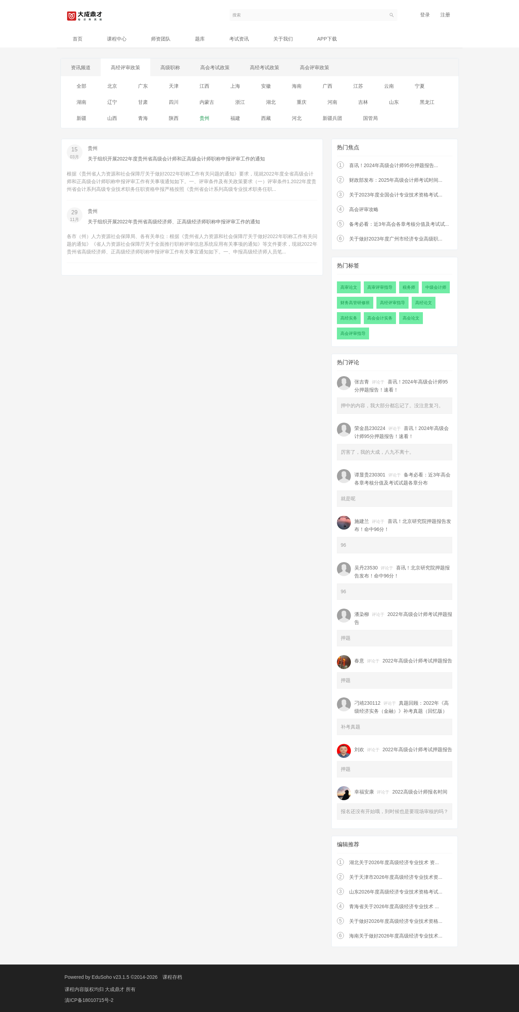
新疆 (81, 118)
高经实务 (348, 318)
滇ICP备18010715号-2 (89, 1000)
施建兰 (361, 521)
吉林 (363, 102)
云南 (389, 86)
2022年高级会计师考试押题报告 (417, 661)
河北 (297, 118)
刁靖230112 (367, 703)
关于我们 (283, 39)
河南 (332, 102)
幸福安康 (364, 792)
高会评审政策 (318, 67)
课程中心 (117, 39)
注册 (445, 14)
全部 (81, 86)
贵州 (204, 118)
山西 (112, 118)
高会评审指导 (353, 333)
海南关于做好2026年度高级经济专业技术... (395, 936)
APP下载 (327, 39)
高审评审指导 (379, 287)
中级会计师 (435, 287)
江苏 (358, 86)
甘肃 (143, 102)
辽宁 (112, 102)
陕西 (174, 118)
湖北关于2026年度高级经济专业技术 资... (394, 862)
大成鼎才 (115, 989)
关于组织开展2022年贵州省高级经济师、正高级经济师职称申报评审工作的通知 (174, 221)
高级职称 (172, 67)
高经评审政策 (126, 67)
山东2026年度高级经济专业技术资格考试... (395, 892)
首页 (77, 39)
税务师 (409, 287)
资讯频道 (81, 67)
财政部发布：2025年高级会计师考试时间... (395, 180)
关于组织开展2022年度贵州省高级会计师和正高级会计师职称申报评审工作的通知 (176, 159)
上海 (235, 86)
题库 (200, 39)
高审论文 (348, 287)
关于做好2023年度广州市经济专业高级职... (395, 239)
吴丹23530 (366, 568)
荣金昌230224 (369, 428)
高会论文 (411, 318)
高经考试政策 (267, 67)
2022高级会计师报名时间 (419, 792)
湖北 (271, 102)
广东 (143, 86)
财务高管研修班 (355, 302)
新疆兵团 (332, 118)
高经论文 (423, 302)
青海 (143, 118)
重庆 (302, 102)
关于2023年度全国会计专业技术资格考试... (395, 195)
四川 (174, 102)
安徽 (266, 86)
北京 (112, 86)
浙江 (240, 102)
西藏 (266, 118)
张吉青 (361, 382)
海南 (297, 86)
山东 (394, 102)
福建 (235, 118)
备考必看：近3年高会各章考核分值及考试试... (399, 224)
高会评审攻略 (364, 210)
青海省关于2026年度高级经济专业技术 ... (394, 906)
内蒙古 (207, 102)
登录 (425, 14)
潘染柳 (361, 614)
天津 (174, 86)
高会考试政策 (217, 67)
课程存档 (172, 977)
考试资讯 (239, 39)
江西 (204, 86)
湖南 (81, 102)
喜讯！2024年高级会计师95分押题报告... (393, 165)
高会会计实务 (379, 318)
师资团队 (161, 39)
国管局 (370, 118)
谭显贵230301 (369, 475)
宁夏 (420, 86)
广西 (327, 86)
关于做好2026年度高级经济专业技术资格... (395, 921)
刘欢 (359, 750)
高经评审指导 (392, 302)
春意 (359, 661)
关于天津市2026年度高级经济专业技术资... (395, 877)
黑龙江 (427, 102)
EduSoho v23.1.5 (110, 977)
